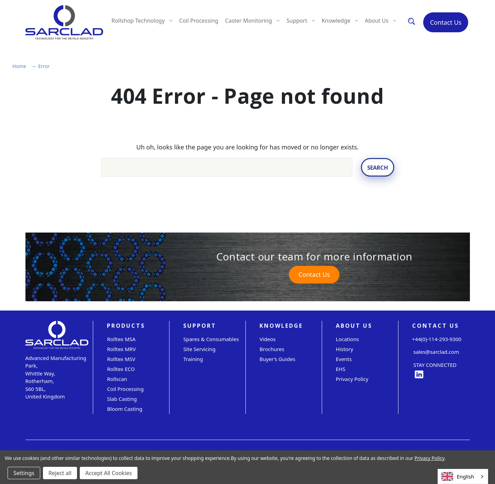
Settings (23, 473)
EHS (340, 368)
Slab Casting (122, 398)
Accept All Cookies (108, 473)
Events (344, 359)
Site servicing (199, 349)
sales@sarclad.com (435, 352)
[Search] (411, 21)
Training (193, 359)
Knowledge (340, 20)
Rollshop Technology (141, 20)
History (344, 349)
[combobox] (463, 476)
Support (300, 20)
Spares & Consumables (211, 339)
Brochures (272, 349)
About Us (380, 20)
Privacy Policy (352, 378)
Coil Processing (198, 20)
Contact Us (446, 22)
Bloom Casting (124, 408)
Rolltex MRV (121, 349)
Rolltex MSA (121, 339)
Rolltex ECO (121, 368)
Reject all (60, 473)
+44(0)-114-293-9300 (437, 339)
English (457, 477)
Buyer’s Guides (277, 359)
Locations (347, 339)
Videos (268, 339)
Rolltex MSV (121, 359)
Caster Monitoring (252, 20)
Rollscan (117, 378)
